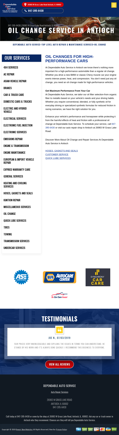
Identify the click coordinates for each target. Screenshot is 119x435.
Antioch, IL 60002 (51, 25)
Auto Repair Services (59, 393)
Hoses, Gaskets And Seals (61, 151)
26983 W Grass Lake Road (33, 25)
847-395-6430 (36, 10)
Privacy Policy (61, 430)
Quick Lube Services (58, 158)
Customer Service (56, 154)
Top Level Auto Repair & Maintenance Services (67, 45)
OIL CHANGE (100, 45)
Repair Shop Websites (24, 430)
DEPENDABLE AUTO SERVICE (26, 45)
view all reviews (59, 365)
